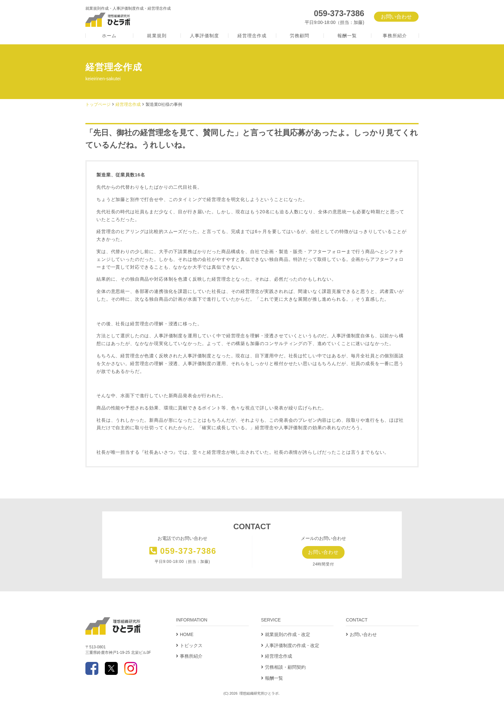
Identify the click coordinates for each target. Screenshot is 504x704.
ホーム (109, 35)
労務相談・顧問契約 (285, 667)
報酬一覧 (347, 35)
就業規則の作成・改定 (287, 634)
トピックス (191, 645)
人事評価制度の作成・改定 (292, 645)
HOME (186, 634)
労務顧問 (299, 35)
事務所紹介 (395, 35)
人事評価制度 (204, 35)
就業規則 (156, 35)
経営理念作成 (252, 35)
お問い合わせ (396, 16)
